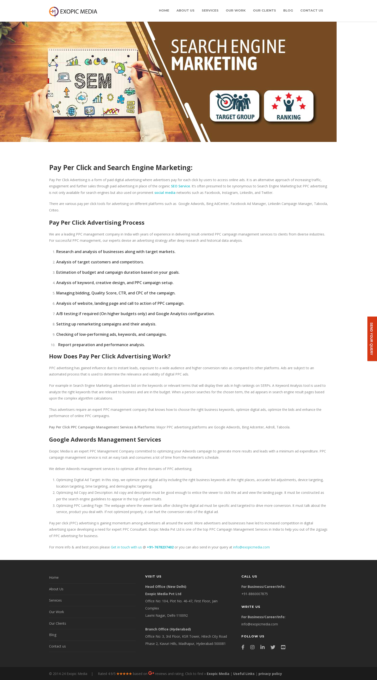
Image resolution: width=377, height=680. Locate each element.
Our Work (236, 10)
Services (210, 10)
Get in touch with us (126, 547)
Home (164, 10)
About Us (185, 10)
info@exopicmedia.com (251, 547)
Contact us (311, 10)
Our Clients (264, 10)
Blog (288, 10)
